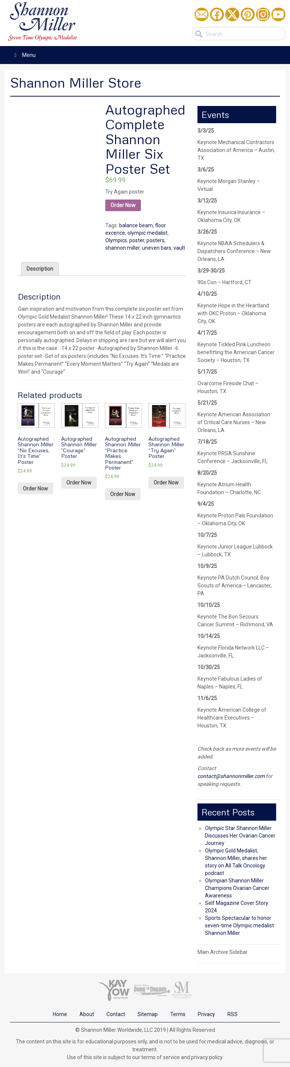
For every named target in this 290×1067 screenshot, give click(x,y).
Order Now (123, 205)
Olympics (116, 240)
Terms (177, 1014)
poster (136, 240)
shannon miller (122, 248)
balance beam (136, 225)
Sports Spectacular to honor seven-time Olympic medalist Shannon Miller (239, 925)
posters (155, 240)
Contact (115, 1014)
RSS (232, 1014)
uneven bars (156, 248)
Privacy (206, 1014)
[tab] (40, 269)
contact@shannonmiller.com (231, 776)
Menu (24, 55)
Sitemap (148, 1014)
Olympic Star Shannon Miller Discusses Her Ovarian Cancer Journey (240, 835)
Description (40, 269)
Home (60, 1014)
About (86, 1014)
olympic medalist (147, 233)
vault (179, 248)
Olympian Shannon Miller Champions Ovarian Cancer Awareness (237, 888)
